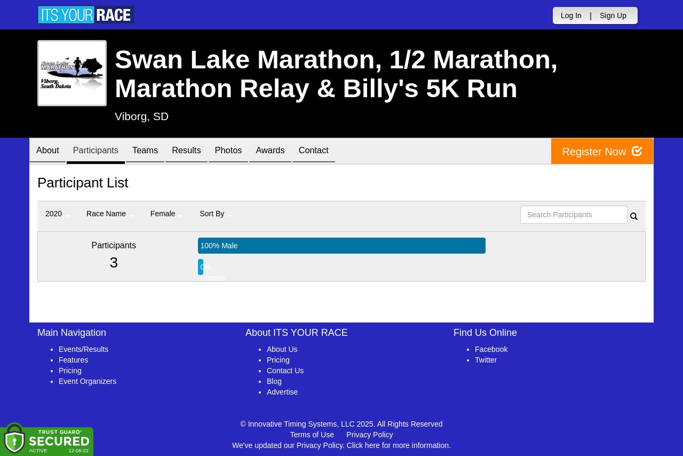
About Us (282, 349)
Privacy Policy (369, 434)
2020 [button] (57, 213)
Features (73, 360)
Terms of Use (312, 434)
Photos (246, 152)
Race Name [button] (109, 213)
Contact (339, 152)
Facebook (491, 349)
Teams (155, 152)
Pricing (70, 370)
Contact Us (285, 370)
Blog (274, 381)
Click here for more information (398, 445)
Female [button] (166, 213)
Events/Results (83, 349)
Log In (571, 15)
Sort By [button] (216, 213)
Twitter (486, 360)
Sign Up (613, 15)
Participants (101, 152)
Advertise (282, 392)
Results (201, 152)
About (49, 152)
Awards (292, 152)
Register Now (602, 151)
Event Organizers (87, 381)
